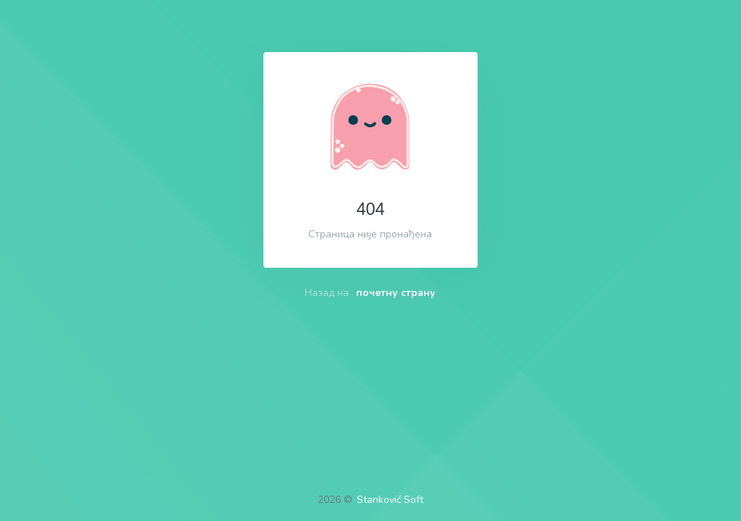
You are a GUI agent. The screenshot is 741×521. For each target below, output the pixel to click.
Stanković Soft (390, 500)
